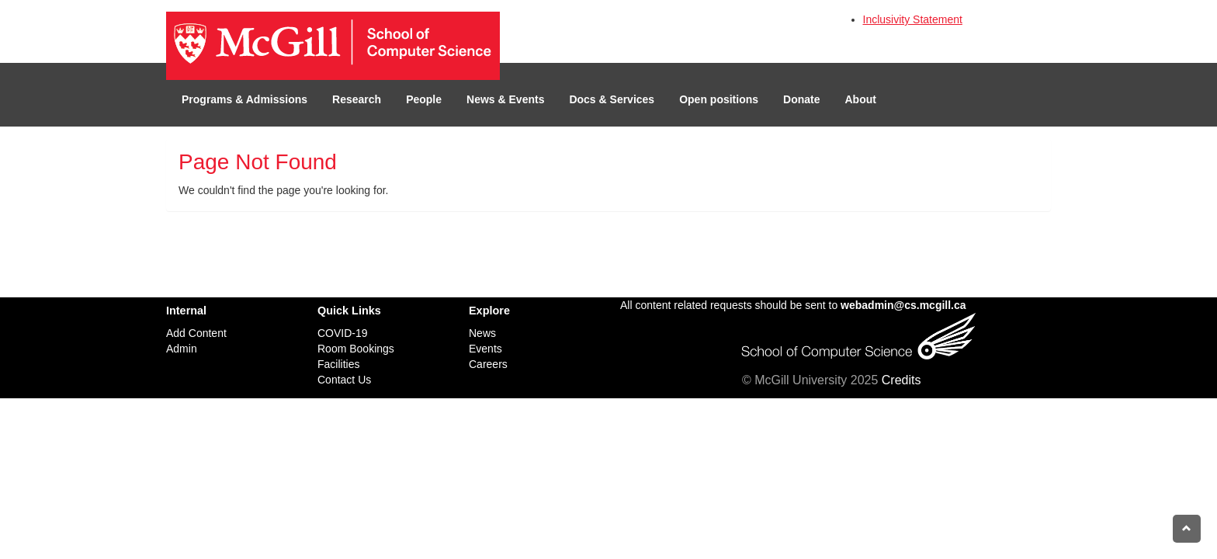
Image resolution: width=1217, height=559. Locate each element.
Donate (801, 99)
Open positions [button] (718, 99)
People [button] (424, 99)
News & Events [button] (505, 99)
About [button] (860, 99)
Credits (901, 380)
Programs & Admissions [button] (244, 99)
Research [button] (356, 99)
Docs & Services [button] (611, 99)
